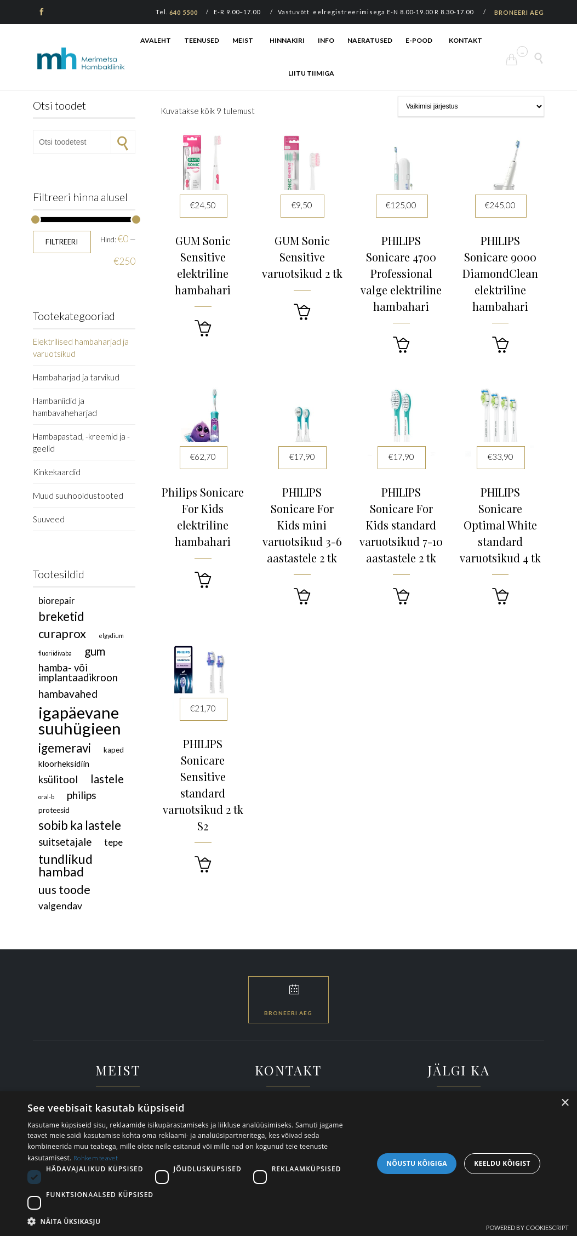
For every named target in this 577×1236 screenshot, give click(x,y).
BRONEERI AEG (519, 12)
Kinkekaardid (57, 472)
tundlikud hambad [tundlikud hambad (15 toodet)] (65, 865)
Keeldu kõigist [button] (502, 1163)
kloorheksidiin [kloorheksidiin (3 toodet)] (63, 763)
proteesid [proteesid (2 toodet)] (54, 810)
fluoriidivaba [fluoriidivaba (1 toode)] (55, 653)
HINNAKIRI (287, 40)
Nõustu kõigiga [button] (416, 1163)
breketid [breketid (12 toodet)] (61, 616)
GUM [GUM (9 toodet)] (94, 651)
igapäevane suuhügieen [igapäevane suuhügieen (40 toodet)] (79, 720)
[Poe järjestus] (471, 106)
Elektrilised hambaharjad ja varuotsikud (81, 347)
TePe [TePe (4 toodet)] (113, 842)
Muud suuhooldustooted (78, 495)
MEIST (242, 40)
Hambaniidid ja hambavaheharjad (65, 407)
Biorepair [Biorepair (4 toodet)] (56, 600)
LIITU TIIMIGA (311, 73)
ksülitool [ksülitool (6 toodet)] (58, 779)
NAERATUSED (369, 40)
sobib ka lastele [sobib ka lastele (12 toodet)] (79, 825)
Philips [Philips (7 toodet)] (81, 795)
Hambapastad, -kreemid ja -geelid (81, 442)
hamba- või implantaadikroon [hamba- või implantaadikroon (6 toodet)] (78, 673)
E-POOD (418, 40)
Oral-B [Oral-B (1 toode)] (46, 796)
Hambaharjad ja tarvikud (76, 377)
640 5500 (183, 12)
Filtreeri (61, 241)
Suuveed (49, 519)
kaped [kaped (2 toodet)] (114, 749)
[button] (202, 329)
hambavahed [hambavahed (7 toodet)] (68, 693)
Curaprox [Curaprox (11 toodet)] (62, 633)
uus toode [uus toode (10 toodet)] (64, 889)
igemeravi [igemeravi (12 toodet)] (64, 748)
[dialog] (288, 1163)
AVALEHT (155, 40)
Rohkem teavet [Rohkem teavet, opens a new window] (95, 1158)
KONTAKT (465, 40)
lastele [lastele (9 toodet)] (107, 778)
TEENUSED (201, 40)
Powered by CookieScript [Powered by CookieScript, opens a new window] (527, 1227)
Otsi (123, 142)
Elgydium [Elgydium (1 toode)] (111, 635)
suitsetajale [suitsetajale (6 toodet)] (65, 842)
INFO (326, 40)
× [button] (565, 1103)
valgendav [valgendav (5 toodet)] (60, 906)
